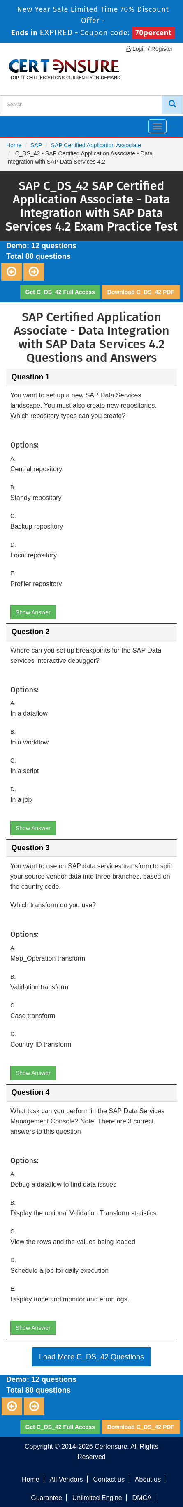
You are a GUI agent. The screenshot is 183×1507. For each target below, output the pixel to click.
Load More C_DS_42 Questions (91, 1357)
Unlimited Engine (97, 1497)
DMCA (142, 1497)
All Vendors (66, 1479)
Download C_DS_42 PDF (140, 292)
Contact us (108, 1479)
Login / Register (149, 49)
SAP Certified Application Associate (96, 145)
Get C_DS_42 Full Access (60, 292)
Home (13, 145)
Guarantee (46, 1497)
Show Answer (33, 612)
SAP (36, 145)
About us (148, 1479)
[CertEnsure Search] (172, 104)
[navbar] (16, 123)
